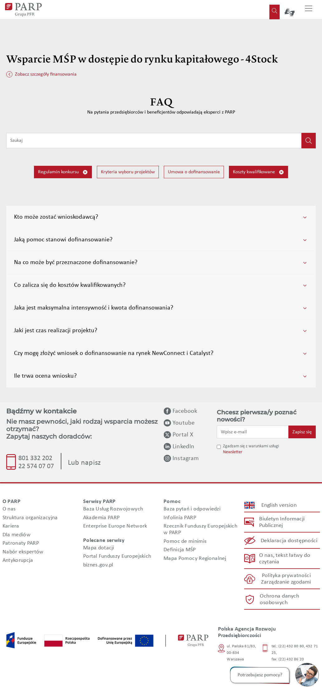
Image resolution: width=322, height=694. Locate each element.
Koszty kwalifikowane (258, 172)
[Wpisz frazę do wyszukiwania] (153, 140)
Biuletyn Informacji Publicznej (282, 523)
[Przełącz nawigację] (308, 9)
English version (279, 505)
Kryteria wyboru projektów (128, 172)
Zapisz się (302, 432)
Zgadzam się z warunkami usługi (251, 446)
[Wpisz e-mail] (253, 432)
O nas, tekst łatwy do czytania (284, 559)
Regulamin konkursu (63, 172)
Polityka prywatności (286, 576)
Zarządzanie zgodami (286, 582)
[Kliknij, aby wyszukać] (308, 140)
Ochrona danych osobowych (279, 599)
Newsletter (232, 452)
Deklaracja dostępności (289, 540)
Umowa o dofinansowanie (194, 172)
